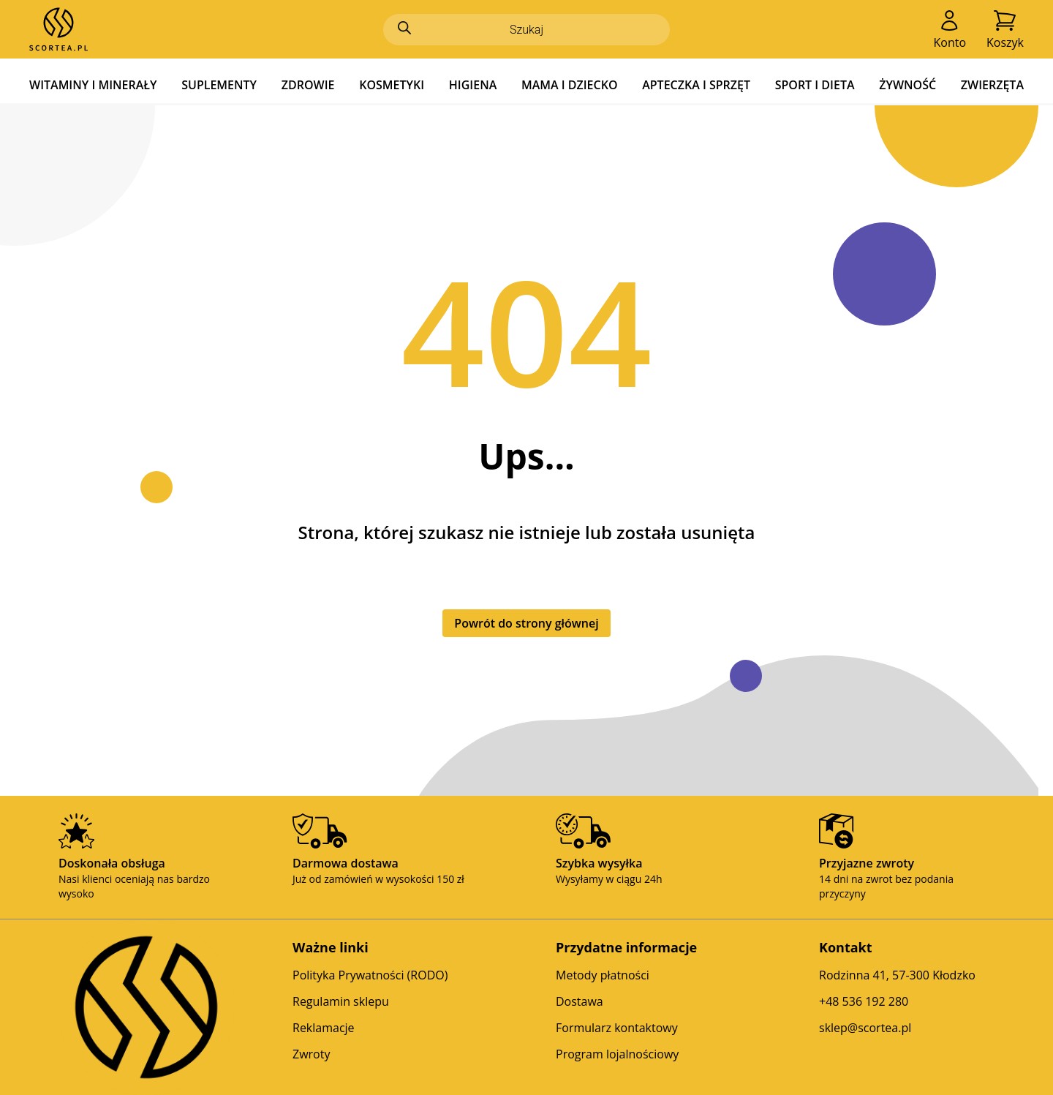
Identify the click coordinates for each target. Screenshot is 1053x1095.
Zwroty (311, 1054)
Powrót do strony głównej (526, 623)
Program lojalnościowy (617, 1054)
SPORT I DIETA (815, 85)
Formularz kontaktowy (617, 1028)
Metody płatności (602, 975)
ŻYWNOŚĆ (907, 85)
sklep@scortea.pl (865, 1028)
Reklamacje (323, 1028)
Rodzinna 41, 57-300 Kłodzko (897, 975)
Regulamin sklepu (340, 1001)
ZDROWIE (308, 85)
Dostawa (579, 1001)
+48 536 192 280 (863, 1001)
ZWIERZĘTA (992, 85)
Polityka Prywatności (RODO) (370, 975)
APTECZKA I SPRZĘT (696, 85)
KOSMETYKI (391, 85)
